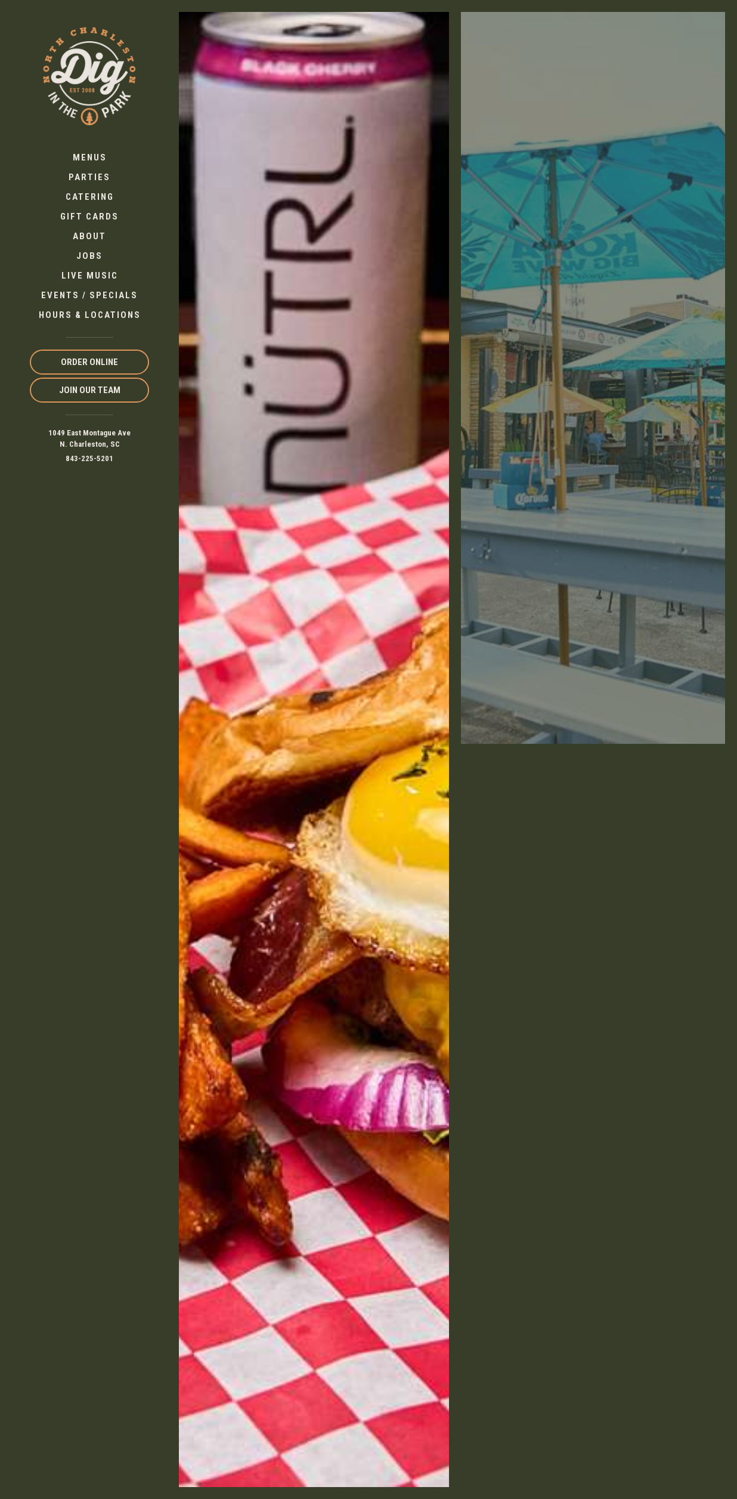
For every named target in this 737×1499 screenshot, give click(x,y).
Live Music (89, 275)
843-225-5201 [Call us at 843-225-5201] (89, 458)
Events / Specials (89, 295)
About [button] (89, 236)
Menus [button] (90, 157)
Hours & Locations (90, 315)
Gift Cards (89, 216)
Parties (89, 177)
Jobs (89, 256)
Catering (90, 196)
